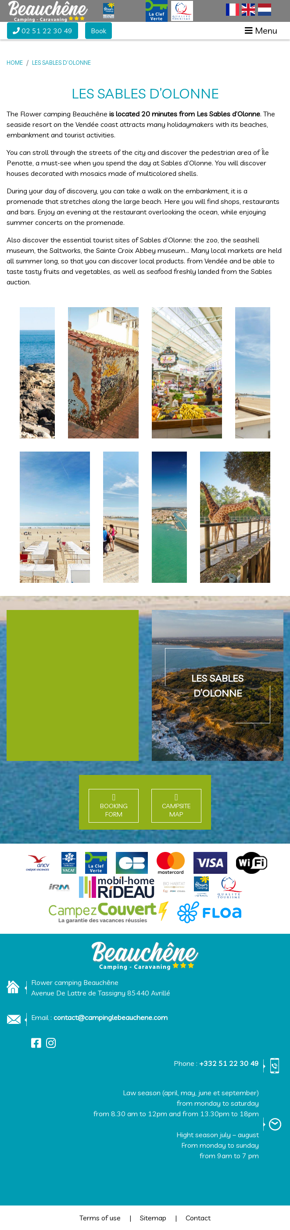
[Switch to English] (248, 10)
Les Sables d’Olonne (61, 62)
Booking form (114, 810)
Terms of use (100, 1217)
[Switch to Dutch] (264, 10)
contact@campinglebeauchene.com (111, 1017)
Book (98, 30)
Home (15, 62)
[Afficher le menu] (261, 30)
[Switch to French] (232, 10)
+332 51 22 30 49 (229, 1063)
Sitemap (153, 1217)
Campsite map (176, 810)
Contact (198, 1217)
